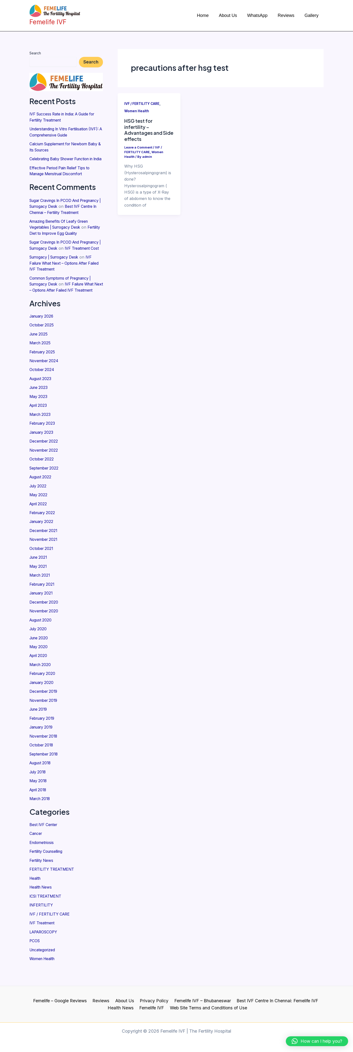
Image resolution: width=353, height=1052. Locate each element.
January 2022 (42, 539)
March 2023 (40, 434)
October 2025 (42, 345)
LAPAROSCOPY (44, 944)
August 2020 (41, 636)
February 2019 (43, 733)
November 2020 (44, 628)
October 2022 (42, 478)
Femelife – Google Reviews (62, 1000)
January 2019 (42, 742)
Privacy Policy (153, 1000)
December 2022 (44, 460)
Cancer (36, 847)
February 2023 (43, 442)
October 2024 (42, 389)
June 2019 (39, 725)
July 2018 (38, 786)
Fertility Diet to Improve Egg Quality (62, 243)
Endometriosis (42, 856)
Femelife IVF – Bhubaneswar (201, 1000)
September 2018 (44, 769)
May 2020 (38, 663)
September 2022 (44, 486)
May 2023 (38, 416)
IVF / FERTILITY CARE (50, 927)
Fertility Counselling (47, 865)
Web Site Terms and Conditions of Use (207, 1007)
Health (35, 892)
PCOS (34, 953)
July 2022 (38, 504)
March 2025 (40, 363)
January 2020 (42, 698)
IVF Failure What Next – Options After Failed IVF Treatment (63, 278)
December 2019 (44, 707)
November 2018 (44, 751)
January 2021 (42, 610)
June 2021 (39, 575)
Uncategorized (43, 962)
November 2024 (44, 381)
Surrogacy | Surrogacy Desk (56, 272)
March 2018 (40, 813)
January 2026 (42, 336)
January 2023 (42, 451)
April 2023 (39, 425)
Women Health (43, 971)
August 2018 (41, 778)
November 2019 (44, 716)
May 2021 (38, 584)
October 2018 (42, 760)
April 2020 (39, 672)
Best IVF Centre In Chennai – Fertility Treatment (64, 217)
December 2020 (44, 619)
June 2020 (39, 654)
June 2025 (39, 354)
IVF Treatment (42, 936)
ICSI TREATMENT (46, 909)
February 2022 (43, 531)
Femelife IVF (151, 1007)
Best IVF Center (44, 839)
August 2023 (41, 398)
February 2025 (43, 372)
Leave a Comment (138, 147)
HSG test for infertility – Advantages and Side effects (143, 130)
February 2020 (43, 689)
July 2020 (38, 645)
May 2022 (38, 513)
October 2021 (41, 566)
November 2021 (44, 557)
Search (35, 53)
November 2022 (44, 469)
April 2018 (38, 804)
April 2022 (39, 522)
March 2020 (40, 681)
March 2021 (40, 592)
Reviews (102, 1000)
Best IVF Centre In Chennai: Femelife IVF (275, 1000)
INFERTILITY (41, 918)
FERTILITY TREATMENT (52, 883)
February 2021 (42, 601)
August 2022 (41, 495)
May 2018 (38, 795)
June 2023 (39, 407)
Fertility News (41, 874)
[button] (317, 1041)
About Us (125, 1000)
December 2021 (44, 548)
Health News (41, 900)
